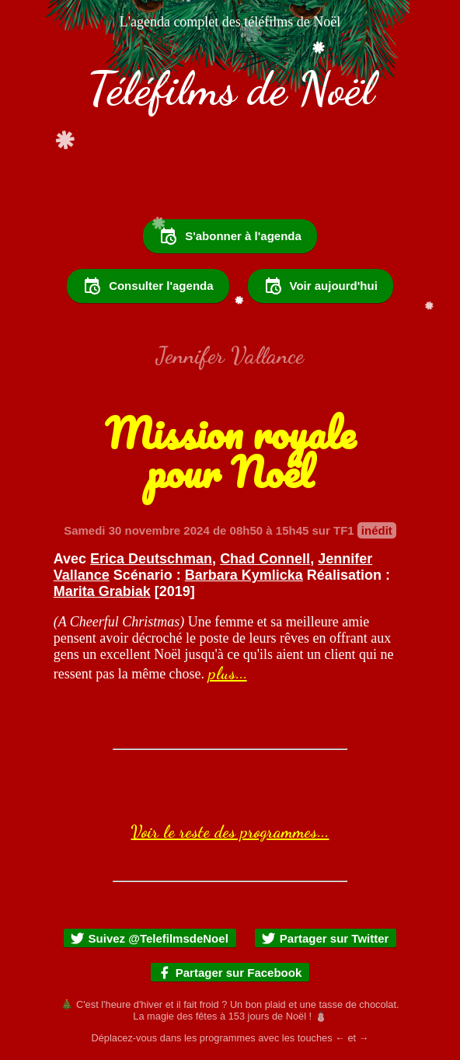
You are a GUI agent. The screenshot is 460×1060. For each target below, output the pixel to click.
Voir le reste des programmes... (230, 831)
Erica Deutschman (151, 559)
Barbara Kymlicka (244, 575)
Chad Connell (265, 559)
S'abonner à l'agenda (230, 236)
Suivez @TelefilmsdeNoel (149, 938)
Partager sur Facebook (229, 972)
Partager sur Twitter (325, 938)
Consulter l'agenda (147, 286)
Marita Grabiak (102, 591)
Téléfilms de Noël (230, 89)
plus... (227, 673)
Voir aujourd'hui (320, 286)
